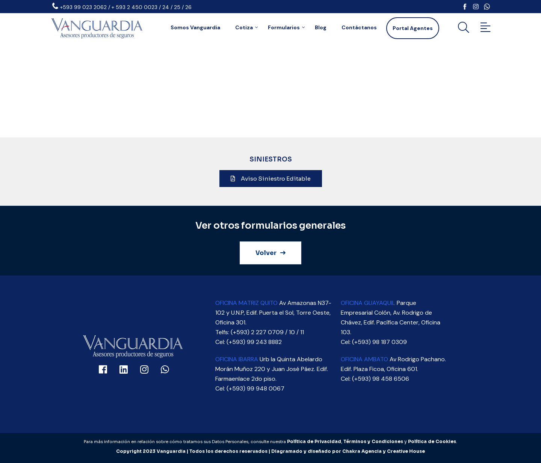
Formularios (284, 27)
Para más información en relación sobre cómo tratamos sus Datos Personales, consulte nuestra (185, 441)
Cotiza (244, 27)
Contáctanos (359, 27)
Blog (320, 27)
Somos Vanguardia (195, 27)
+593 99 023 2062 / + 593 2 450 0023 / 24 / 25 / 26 (126, 7)
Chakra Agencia (362, 451)
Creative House (406, 451)
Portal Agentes (413, 28)
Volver (270, 253)
